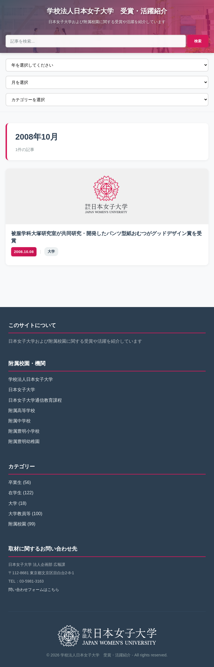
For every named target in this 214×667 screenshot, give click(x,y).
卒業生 (15, 482)
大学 (51, 251)
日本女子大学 (21, 389)
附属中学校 (19, 420)
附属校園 (17, 524)
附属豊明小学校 (24, 431)
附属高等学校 (21, 410)
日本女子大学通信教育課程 (35, 400)
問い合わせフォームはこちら (33, 589)
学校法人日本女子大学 (30, 379)
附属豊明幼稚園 (24, 441)
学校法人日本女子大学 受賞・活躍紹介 (107, 11)
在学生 (15, 492)
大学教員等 (19, 513)
